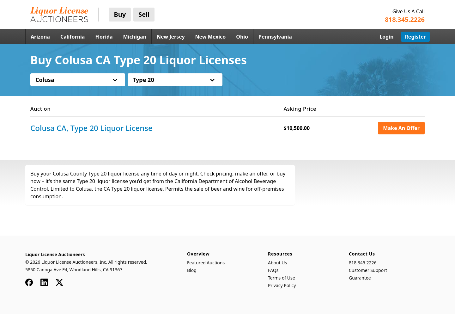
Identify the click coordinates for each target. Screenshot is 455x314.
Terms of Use (281, 278)
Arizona (40, 36)
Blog (192, 270)
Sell (143, 14)
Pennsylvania (275, 36)
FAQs (273, 270)
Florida (103, 36)
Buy (120, 14)
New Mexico (210, 36)
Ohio (242, 36)
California (72, 36)
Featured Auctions (206, 263)
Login (386, 36)
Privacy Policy (282, 285)
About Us (277, 263)
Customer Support (368, 270)
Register (415, 36)
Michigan (134, 36)
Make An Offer (401, 128)
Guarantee (360, 278)
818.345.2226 (363, 263)
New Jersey (171, 36)
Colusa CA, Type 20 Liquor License (91, 128)
